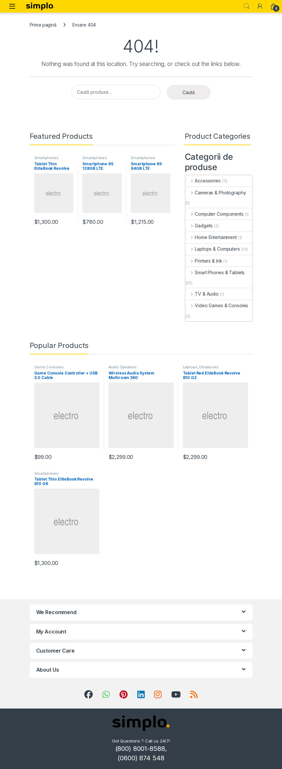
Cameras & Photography (215, 192)
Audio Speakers (123, 367)
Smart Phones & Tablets (215, 272)
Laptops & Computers (212, 249)
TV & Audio (202, 294)
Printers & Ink (203, 261)
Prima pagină (43, 24)
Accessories (203, 180)
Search (246, 6)
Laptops (190, 367)
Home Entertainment (211, 237)
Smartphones (46, 158)
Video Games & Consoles (216, 305)
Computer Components (214, 214)
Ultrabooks (209, 367)
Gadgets (199, 225)
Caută (189, 92)
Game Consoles (49, 367)
